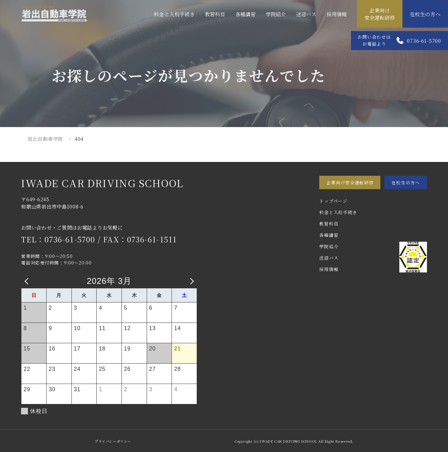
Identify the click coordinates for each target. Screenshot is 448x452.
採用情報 (337, 14)
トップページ (333, 201)
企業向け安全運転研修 (379, 14)
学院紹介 (276, 14)
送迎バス (306, 14)
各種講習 (245, 14)
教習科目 (215, 14)
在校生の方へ (425, 14)
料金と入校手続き (174, 14)
